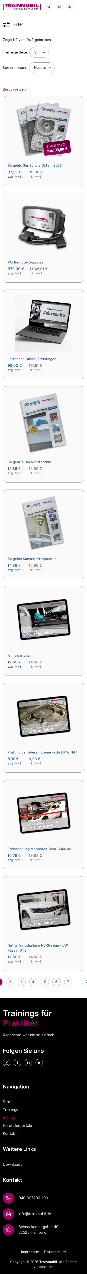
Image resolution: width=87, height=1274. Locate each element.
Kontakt (10, 1133)
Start (7, 1102)
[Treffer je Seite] (39, 52)
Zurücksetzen (14, 89)
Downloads (12, 1164)
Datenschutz (55, 1252)
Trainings (10, 1110)
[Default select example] (42, 67)
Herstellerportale (17, 1125)
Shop (10, 1117)
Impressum (30, 1252)
